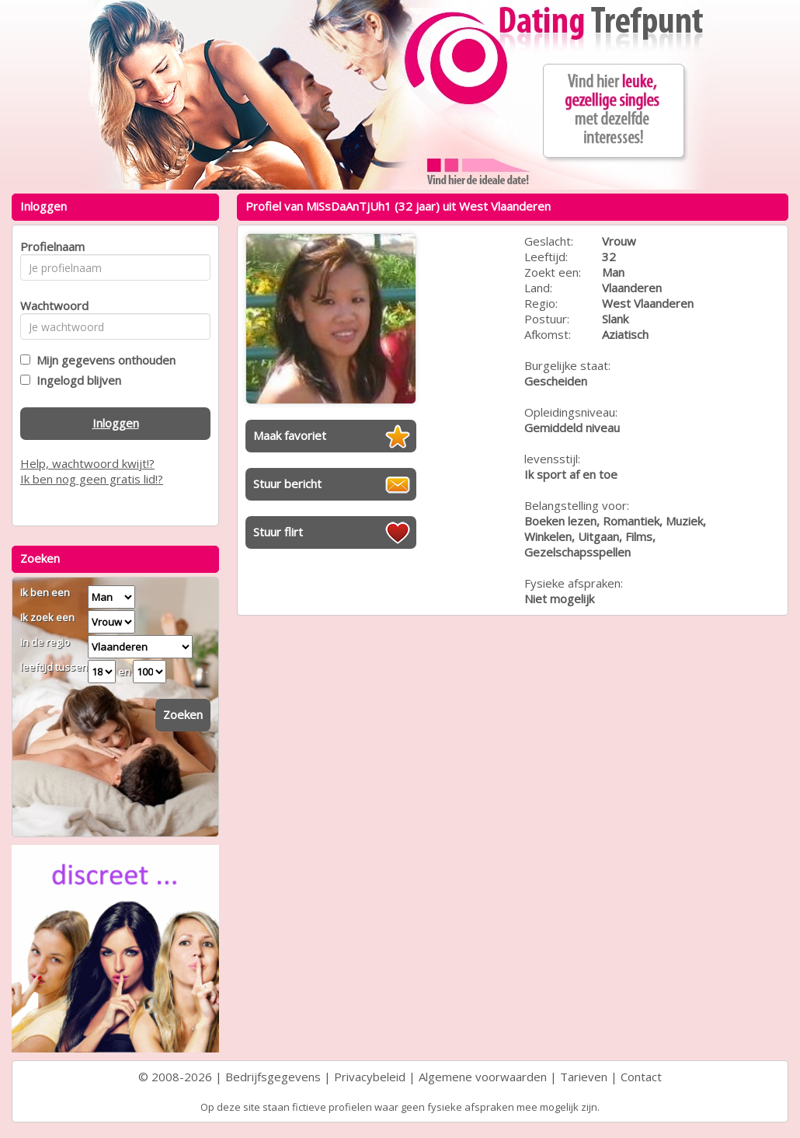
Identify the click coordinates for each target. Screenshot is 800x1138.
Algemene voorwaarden (483, 1076)
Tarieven (583, 1076)
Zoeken (183, 714)
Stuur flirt (278, 531)
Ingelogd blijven (75, 380)
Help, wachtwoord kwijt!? (87, 463)
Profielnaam (50, 246)
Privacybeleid (369, 1076)
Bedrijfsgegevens (273, 1076)
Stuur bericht (287, 483)
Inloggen (115, 423)
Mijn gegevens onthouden (103, 360)
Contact (641, 1076)
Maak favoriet (289, 435)
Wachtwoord (50, 305)
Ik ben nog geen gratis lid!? (91, 479)
